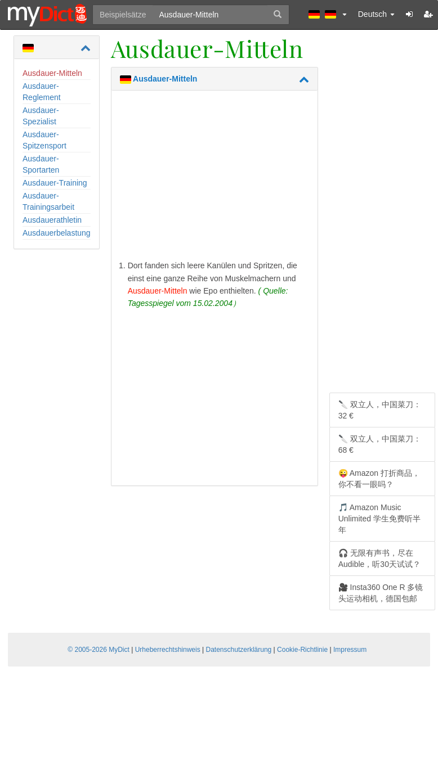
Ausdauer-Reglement (42, 92)
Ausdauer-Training (55, 182)
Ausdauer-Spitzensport (44, 140)
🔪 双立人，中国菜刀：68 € (379, 444)
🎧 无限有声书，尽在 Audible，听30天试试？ (379, 558)
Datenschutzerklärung (239, 650)
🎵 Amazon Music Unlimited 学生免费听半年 (379, 518)
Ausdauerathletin (52, 219)
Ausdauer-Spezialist (41, 116)
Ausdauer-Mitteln (52, 73)
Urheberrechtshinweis (167, 650)
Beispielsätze (123, 14)
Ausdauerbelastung (57, 232)
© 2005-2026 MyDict (98, 650)
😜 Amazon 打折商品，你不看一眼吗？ (379, 479)
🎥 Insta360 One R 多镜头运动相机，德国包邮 (380, 593)
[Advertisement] (214, 177)
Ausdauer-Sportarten (41, 164)
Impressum (350, 650)
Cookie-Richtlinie (302, 650)
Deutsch (376, 14)
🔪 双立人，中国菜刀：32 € (379, 410)
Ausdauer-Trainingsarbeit (48, 201)
